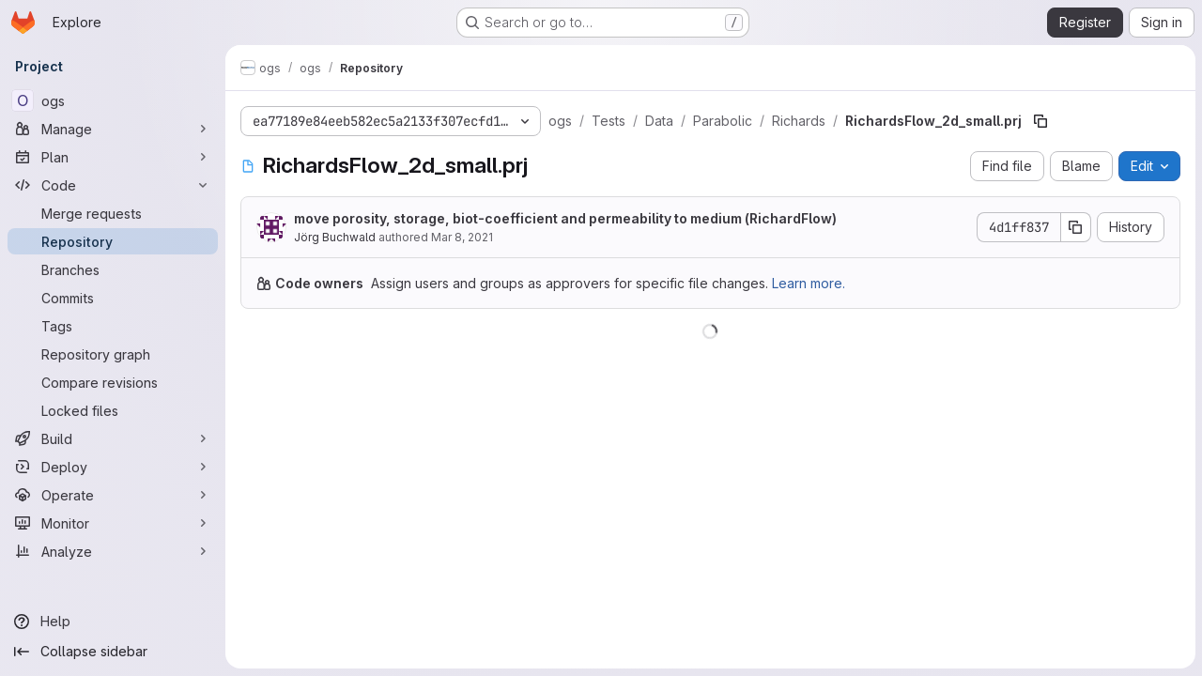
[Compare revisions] (113, 382)
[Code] (113, 185)
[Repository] (113, 241)
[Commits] (113, 297)
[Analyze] (113, 551)
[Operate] (113, 495)
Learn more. (808, 283)
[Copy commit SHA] (1075, 227)
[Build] (113, 438)
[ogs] (113, 100)
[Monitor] (113, 523)
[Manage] (113, 128)
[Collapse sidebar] (113, 651)
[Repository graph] (113, 354)
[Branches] (113, 269)
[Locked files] (113, 410)
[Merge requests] (113, 213)
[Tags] (113, 326)
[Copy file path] (1040, 121)
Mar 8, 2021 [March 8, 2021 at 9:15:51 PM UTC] (462, 237)
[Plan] (113, 157)
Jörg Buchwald (335, 237)
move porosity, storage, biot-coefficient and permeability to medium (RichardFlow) (565, 218)
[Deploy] (113, 466)
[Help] (113, 621)
